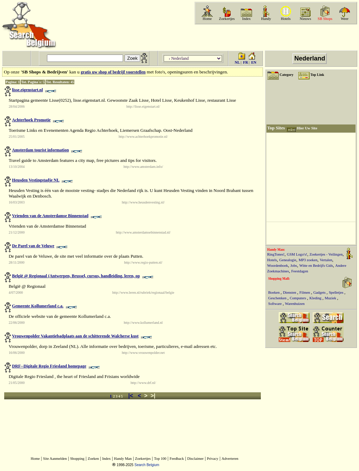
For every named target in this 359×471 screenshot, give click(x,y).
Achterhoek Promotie (31, 119)
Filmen (305, 292)
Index (246, 19)
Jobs (293, 265)
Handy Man (123, 459)
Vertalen (326, 260)
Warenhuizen (295, 304)
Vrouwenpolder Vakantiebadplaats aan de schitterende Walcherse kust (75, 336)
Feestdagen (299, 271)
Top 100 (160, 459)
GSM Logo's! (297, 254)
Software (275, 304)
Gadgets (320, 292)
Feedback (177, 459)
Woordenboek (277, 265)
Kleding (316, 298)
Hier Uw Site (307, 128)
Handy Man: (276, 249)
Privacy (212, 459)
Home (207, 19)
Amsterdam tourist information (40, 150)
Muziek (331, 298)
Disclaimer (195, 459)
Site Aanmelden (55, 459)
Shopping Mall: (279, 278)
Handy (266, 19)
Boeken (274, 292)
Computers (298, 298)
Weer (344, 19)
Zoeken (93, 459)
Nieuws (305, 19)
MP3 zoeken (308, 260)
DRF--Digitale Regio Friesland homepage (49, 366)
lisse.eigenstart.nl (27, 89)
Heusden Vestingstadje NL (35, 180)
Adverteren (230, 459)
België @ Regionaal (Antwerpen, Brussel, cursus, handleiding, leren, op (76, 275)
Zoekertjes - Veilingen (326, 254)
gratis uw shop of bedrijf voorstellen (113, 72)
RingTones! (276, 254)
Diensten (290, 292)
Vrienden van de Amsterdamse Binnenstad (50, 215)
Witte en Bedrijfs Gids (316, 265)
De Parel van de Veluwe (33, 245)
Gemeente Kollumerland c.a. (37, 306)
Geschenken (277, 298)
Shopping (77, 459)
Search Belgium (146, 465)
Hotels (286, 19)
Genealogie (288, 260)
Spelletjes (336, 292)
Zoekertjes (227, 19)
